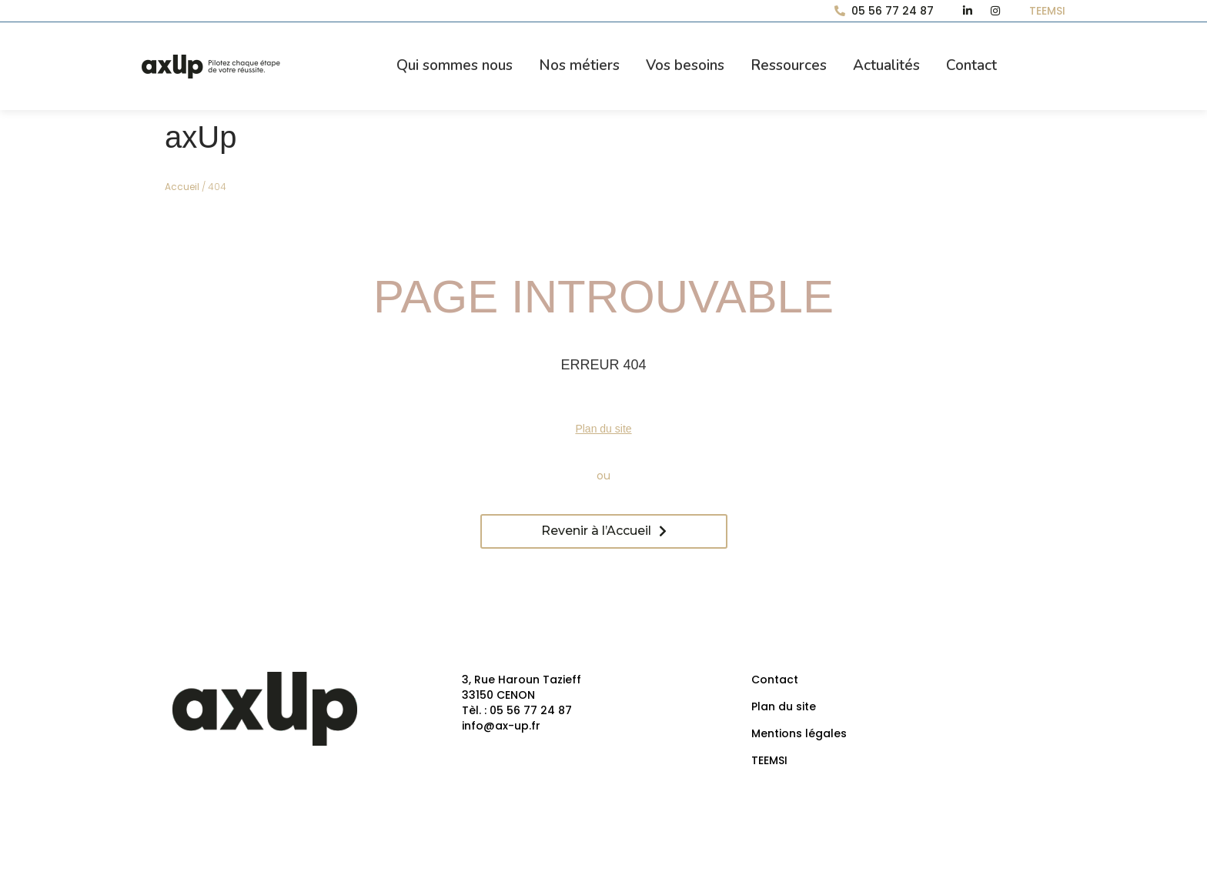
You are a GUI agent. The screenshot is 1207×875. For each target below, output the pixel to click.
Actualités (886, 65)
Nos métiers (579, 65)
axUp (200, 137)
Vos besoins (685, 65)
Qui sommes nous (454, 65)
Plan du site (603, 428)
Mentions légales (799, 733)
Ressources (789, 65)
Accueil (182, 186)
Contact (971, 65)
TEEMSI (769, 760)
